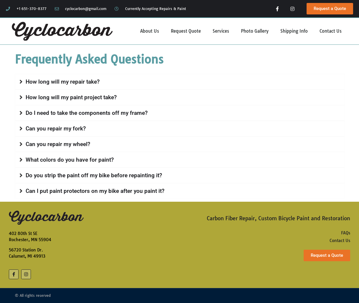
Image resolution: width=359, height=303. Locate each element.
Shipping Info (294, 31)
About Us (149, 31)
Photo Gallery (255, 31)
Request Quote (186, 31)
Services (221, 31)
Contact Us (331, 31)
